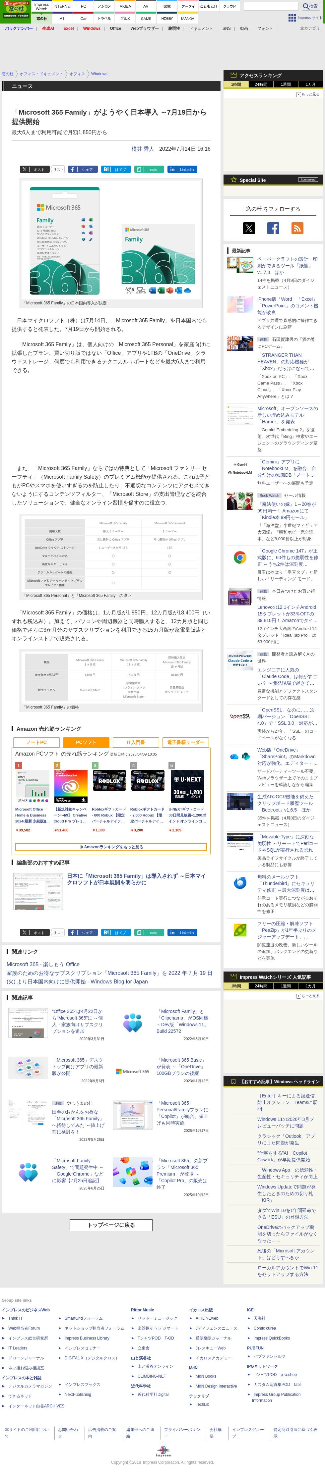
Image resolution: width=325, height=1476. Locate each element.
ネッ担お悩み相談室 (26, 1368)
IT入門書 (136, 742)
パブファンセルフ (270, 1356)
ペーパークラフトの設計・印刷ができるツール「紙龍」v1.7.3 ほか (287, 265)
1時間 (236, 84)
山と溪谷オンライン (155, 1366)
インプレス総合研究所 (28, 1338)
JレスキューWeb (211, 1348)
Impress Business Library (87, 1338)
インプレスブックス (82, 1384)
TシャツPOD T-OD (156, 1338)
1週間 (286, 84)
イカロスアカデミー (213, 1358)
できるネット (20, 1396)
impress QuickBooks (272, 1338)
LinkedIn (187, 170)
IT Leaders (17, 1348)
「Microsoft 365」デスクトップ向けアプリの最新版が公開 (77, 1066)
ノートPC (36, 742)
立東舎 (144, 1348)
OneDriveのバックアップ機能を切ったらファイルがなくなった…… (287, 1234)
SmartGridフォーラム (84, 1318)
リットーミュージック (157, 1318)
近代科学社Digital (153, 1394)
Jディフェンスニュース (216, 1328)
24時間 (261, 84)
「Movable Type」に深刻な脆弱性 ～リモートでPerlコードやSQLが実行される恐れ (287, 843)
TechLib (202, 1404)
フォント (265, 28)
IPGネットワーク (262, 1366)
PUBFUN (255, 1348)
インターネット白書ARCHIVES (36, 1406)
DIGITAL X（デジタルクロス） (92, 1358)
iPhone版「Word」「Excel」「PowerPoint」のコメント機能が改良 (287, 305)
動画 (244, 28)
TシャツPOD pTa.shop (275, 1374)
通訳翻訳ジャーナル (213, 1338)
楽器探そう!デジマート (158, 1328)
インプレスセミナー (82, 1348)
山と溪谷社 (141, 1358)
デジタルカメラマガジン (30, 1386)
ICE (250, 1310)
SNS (227, 28)
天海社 (260, 1318)
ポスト (39, 170)
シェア (87, 170)
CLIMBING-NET (152, 1376)
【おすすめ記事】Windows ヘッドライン (280, 1082)
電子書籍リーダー (185, 742)
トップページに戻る (111, 1225)
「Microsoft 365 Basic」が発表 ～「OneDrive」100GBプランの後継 (181, 1066)
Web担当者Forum (24, 1328)
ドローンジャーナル (26, 1358)
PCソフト (86, 742)
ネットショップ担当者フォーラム (94, 1328)
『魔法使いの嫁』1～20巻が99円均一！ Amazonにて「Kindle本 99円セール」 (286, 510)
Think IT (15, 1318)
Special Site (253, 180)
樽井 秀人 (143, 149)
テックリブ (199, 1396)
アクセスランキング (261, 75)
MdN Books (206, 1376)
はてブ (120, 170)
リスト (58, 170)
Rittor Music (142, 1310)
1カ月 (311, 84)
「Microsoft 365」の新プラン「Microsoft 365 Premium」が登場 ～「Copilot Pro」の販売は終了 (182, 1174)
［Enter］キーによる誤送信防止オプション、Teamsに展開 (287, 1102)
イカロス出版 (201, 1310)
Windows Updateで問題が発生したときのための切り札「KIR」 (286, 1193)
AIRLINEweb (207, 1318)
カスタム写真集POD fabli (277, 1384)
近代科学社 (141, 1386)
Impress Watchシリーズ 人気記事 (275, 977)
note (153, 170)
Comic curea (265, 1328)
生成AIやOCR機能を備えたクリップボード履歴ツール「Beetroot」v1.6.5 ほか (285, 803)
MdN (193, 1368)
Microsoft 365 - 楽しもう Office (43, 964)
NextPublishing (78, 1394)
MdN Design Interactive (216, 1386)
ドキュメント (201, 28)
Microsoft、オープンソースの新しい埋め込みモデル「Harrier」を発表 (287, 415)
